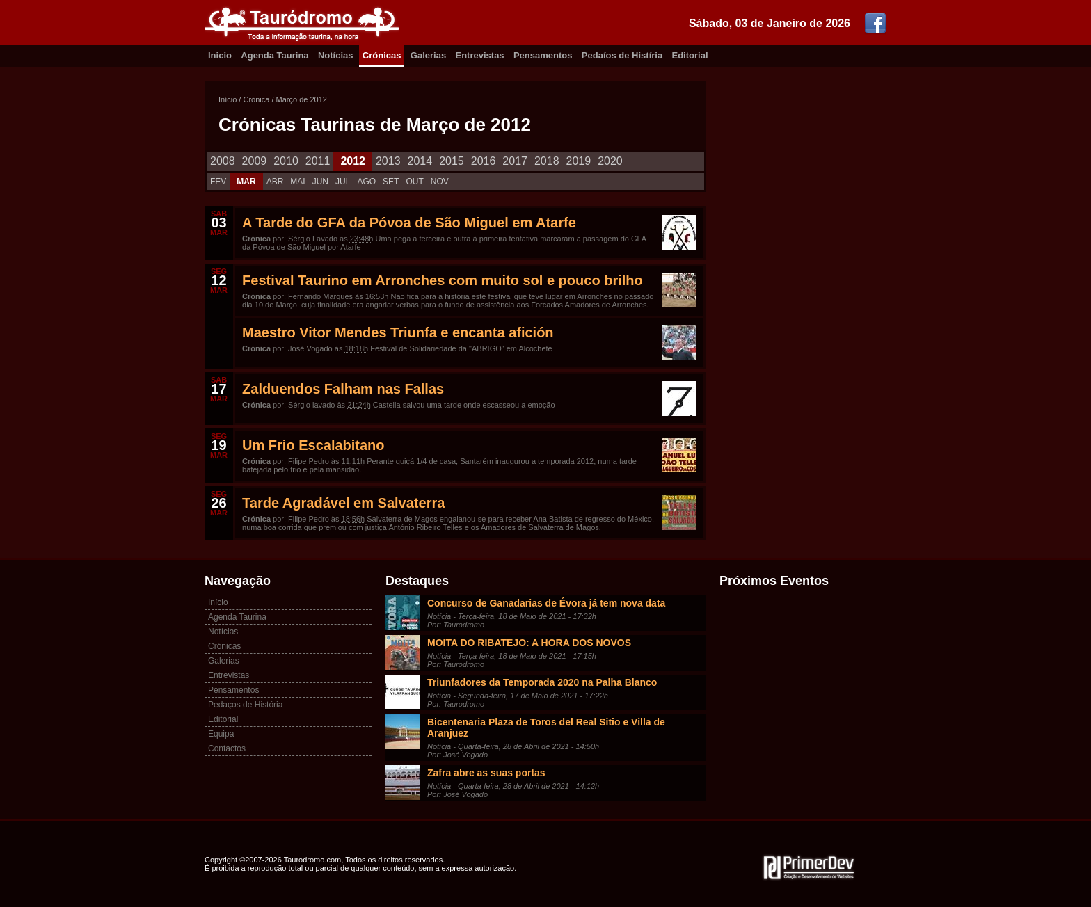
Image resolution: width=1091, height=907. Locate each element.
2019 (578, 161)
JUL (342, 181)
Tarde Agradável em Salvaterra (343, 503)
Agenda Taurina (274, 55)
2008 (222, 161)
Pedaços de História (245, 704)
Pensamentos (543, 55)
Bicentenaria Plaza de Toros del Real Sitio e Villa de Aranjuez (546, 727)
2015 (451, 161)
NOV (440, 181)
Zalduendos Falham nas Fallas (343, 388)
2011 (318, 161)
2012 (352, 161)
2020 (610, 161)
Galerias (428, 55)
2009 (254, 161)
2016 (483, 161)
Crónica (256, 99)
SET (391, 181)
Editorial (690, 55)
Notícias (335, 55)
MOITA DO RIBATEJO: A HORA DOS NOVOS (529, 642)
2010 (285, 161)
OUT (414, 181)
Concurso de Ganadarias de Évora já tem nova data (546, 603)
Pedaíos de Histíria (622, 55)
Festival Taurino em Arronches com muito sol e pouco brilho (442, 280)
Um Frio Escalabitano (313, 445)
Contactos (227, 748)
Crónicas (382, 55)
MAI (297, 181)
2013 (388, 161)
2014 (420, 161)
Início (227, 99)
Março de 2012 (301, 99)
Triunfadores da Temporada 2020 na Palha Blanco (542, 682)
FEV (218, 181)
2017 (514, 161)
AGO (366, 181)
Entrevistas (480, 55)
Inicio (220, 55)
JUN (320, 181)
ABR (275, 181)
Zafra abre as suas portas (486, 772)
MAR (246, 181)
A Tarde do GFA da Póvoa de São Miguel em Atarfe (409, 222)
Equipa (221, 734)
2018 (546, 161)
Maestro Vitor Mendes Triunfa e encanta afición (398, 332)
